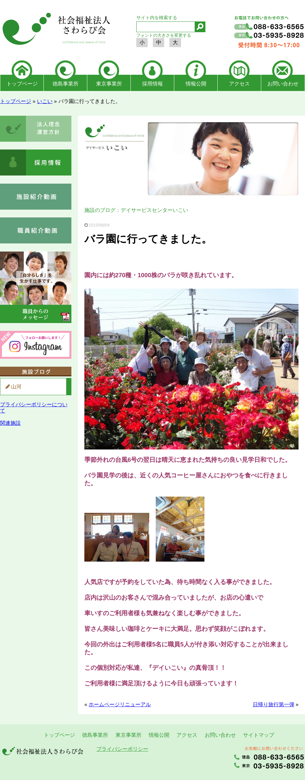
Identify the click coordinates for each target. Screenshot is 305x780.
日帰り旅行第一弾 (273, 704)
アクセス (239, 83)
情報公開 (196, 83)
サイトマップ (258, 735)
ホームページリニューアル (120, 704)
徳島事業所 (66, 83)
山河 (16, 386)
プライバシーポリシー (122, 749)
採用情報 (152, 83)
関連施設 (10, 423)
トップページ (22, 83)
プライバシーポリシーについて (33, 407)
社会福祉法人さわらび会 (55, 30)
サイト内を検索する (156, 17)
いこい (45, 101)
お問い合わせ (283, 83)
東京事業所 (109, 83)
